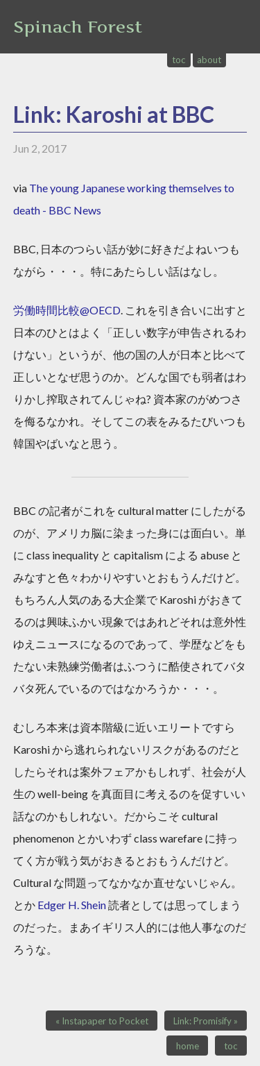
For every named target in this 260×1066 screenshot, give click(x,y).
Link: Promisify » (205, 1020)
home (187, 1045)
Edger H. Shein (71, 904)
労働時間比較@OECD (67, 309)
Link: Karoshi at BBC (113, 114)
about (209, 59)
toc (179, 59)
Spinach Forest (77, 27)
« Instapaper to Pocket (101, 1020)
